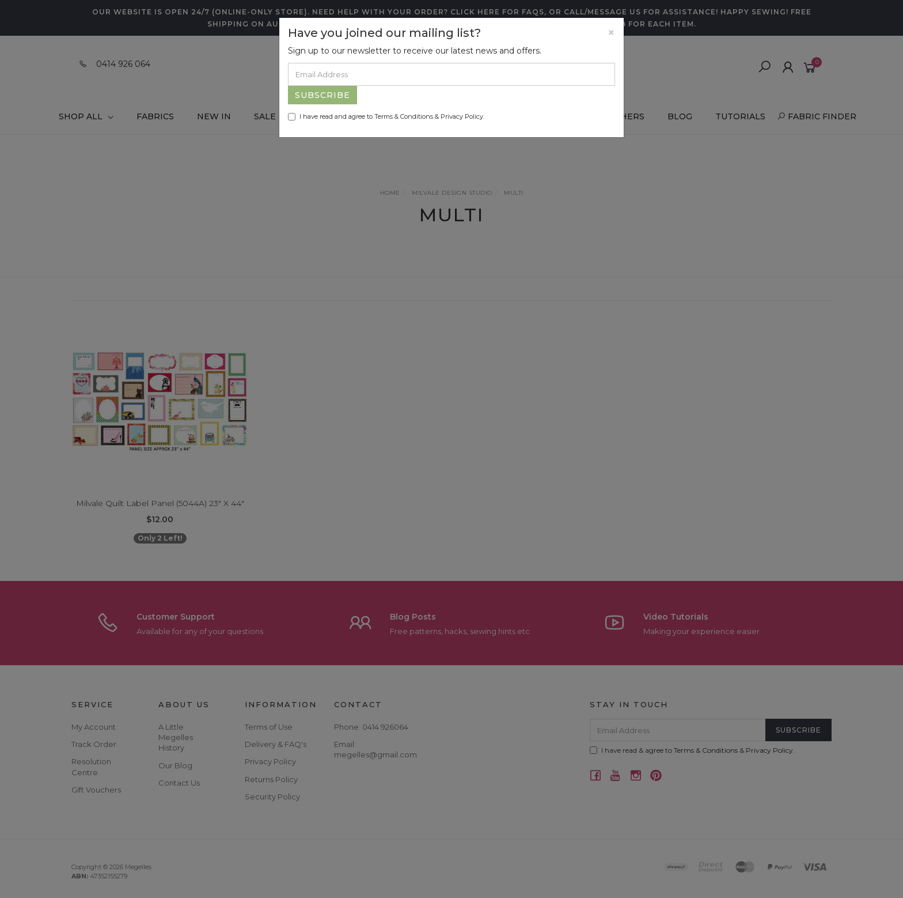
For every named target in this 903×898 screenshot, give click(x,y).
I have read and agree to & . (386, 116)
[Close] (611, 33)
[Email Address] (451, 74)
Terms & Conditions (403, 116)
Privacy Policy (462, 116)
